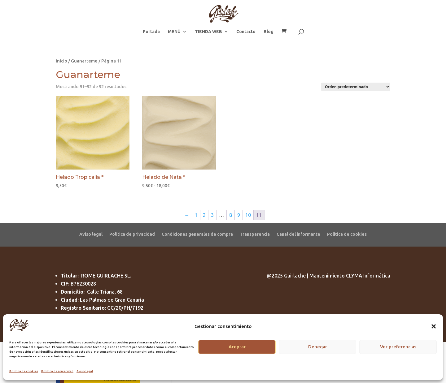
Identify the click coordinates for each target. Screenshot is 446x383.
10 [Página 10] (248, 215)
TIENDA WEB (208, 31)
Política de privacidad (57, 371)
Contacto (246, 31)
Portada (151, 31)
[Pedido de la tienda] (355, 87)
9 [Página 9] (238, 215)
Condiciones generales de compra (197, 234)
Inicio (61, 60)
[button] (434, 326)
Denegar (317, 346)
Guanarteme (84, 60)
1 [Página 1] (196, 215)
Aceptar (237, 346)
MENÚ (174, 31)
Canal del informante (298, 234)
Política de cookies (23, 371)
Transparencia (255, 234)
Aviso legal (85, 371)
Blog (268, 31)
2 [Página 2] (204, 215)
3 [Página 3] (212, 215)
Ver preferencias (398, 346)
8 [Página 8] (230, 215)
